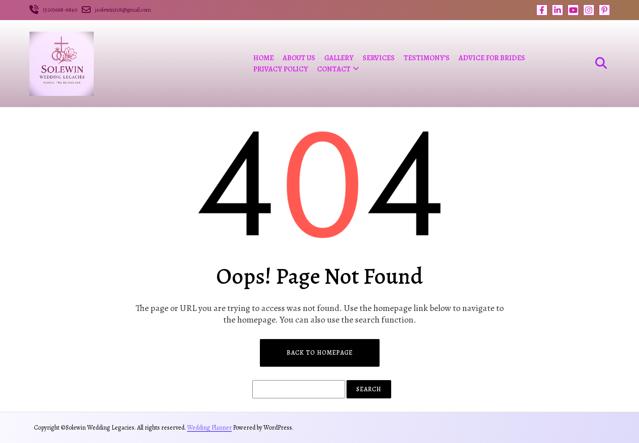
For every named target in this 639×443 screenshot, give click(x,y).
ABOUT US (299, 58)
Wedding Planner (209, 427)
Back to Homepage (320, 352)
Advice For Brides (492, 58)
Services (379, 58)
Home (263, 58)
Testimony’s (427, 58)
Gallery (339, 58)
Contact (334, 69)
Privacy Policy (280, 69)
